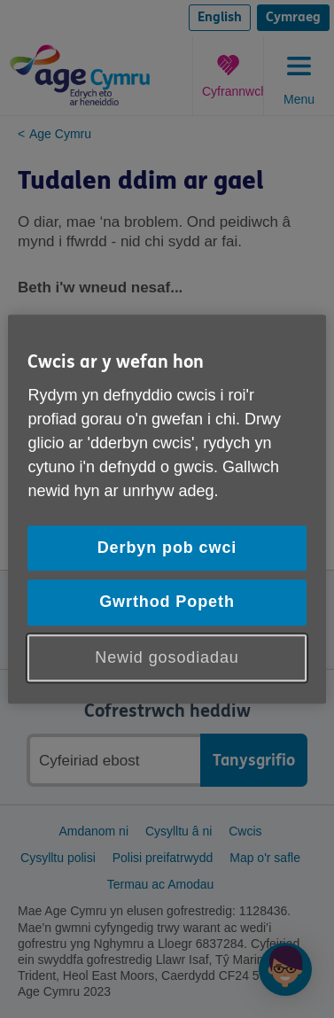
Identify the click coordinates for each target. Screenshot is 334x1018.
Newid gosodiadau (167, 657)
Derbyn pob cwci (167, 548)
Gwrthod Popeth (167, 602)
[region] (166, 509)
